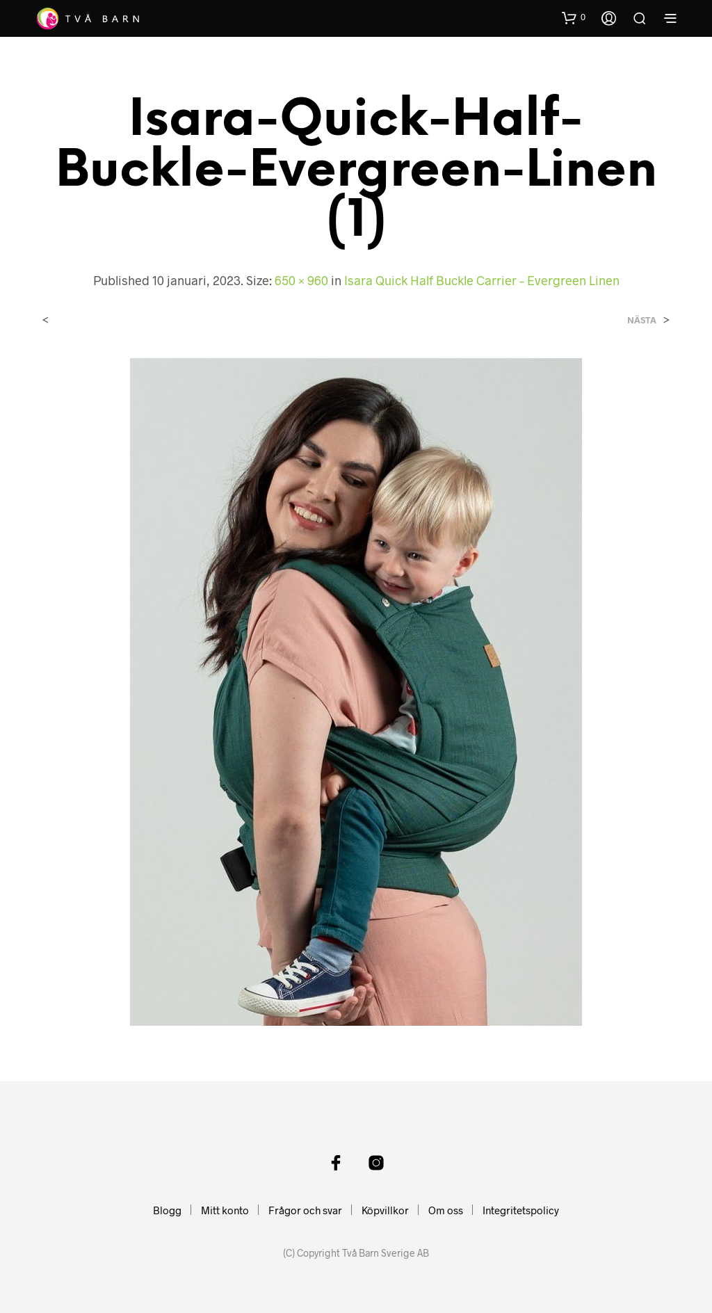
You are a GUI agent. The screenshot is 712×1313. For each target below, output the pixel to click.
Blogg (167, 1210)
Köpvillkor (385, 1210)
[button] (573, 17)
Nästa (641, 320)
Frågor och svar (305, 1210)
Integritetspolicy (521, 1210)
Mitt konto (225, 1210)
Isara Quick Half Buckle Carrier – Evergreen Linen (482, 280)
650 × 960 (301, 280)
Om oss (445, 1210)
